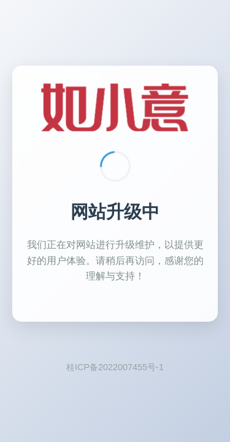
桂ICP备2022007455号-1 (115, 367)
